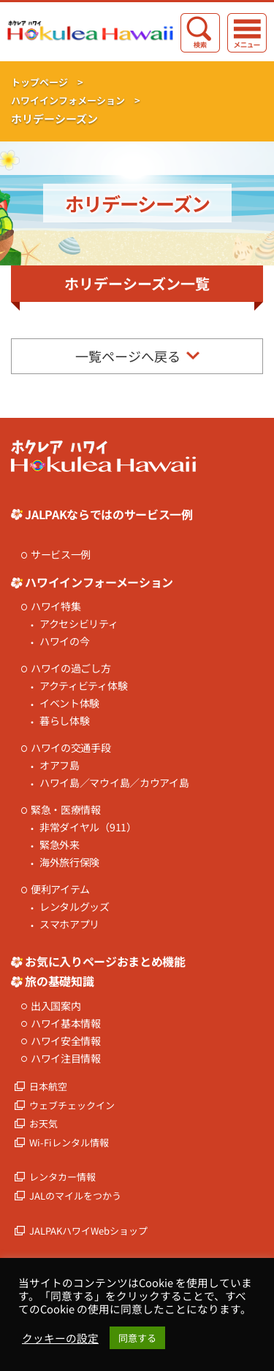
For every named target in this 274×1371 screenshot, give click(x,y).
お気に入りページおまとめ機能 (105, 961)
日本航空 (48, 1086)
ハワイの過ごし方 (71, 668)
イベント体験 (69, 703)
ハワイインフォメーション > (75, 100)
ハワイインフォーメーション (99, 582)
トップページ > (47, 82)
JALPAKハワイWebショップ (88, 1231)
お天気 (43, 1123)
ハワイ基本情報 (66, 1023)
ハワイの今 (64, 641)
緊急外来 (59, 845)
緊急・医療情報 (66, 810)
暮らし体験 (64, 721)
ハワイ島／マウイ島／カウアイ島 (114, 783)
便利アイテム (60, 889)
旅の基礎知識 (59, 981)
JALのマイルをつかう (75, 1196)
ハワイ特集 (56, 606)
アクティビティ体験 (83, 686)
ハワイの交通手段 (71, 748)
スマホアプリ (69, 924)
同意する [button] (137, 1338)
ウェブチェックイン (72, 1105)
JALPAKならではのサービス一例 (109, 514)
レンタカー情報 (62, 1177)
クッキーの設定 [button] (60, 1338)
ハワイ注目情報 (66, 1058)
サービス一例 (61, 555)
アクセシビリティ (78, 624)
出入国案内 (56, 1006)
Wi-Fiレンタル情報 (69, 1142)
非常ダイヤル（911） (88, 827)
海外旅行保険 (69, 862)
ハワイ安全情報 (66, 1041)
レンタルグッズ (74, 907)
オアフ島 (59, 765)
